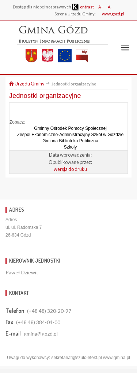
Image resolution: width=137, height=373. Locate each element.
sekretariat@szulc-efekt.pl (76, 357)
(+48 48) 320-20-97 (49, 311)
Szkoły (70, 147)
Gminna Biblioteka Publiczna (70, 140)
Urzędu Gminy (27, 84)
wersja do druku (70, 169)
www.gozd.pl (113, 13)
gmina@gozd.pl (41, 333)
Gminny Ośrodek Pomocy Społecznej (70, 128)
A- (110, 6)
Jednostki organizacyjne (45, 95)
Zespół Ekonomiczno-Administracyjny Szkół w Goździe (70, 134)
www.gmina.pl (116, 357)
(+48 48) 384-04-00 (38, 322)
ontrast (83, 6)
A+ (100, 6)
